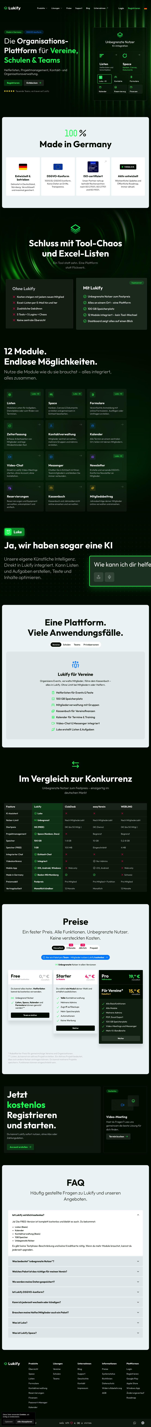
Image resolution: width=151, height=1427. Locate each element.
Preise (68, 8)
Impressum (83, 1388)
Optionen (9, 1422)
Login (121, 8)
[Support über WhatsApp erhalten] (135, 1423)
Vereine (57, 1369)
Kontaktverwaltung (38, 1388)
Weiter (75, 1028)
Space (32, 1373)
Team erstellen (30, 1015)
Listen (32, 1378)
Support (78, 8)
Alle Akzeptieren (24, 1422)
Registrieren (134, 8)
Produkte (42, 8)
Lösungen (56, 8)
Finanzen (33, 1397)
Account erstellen (20, 1147)
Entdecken (34, 82)
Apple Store (132, 1383)
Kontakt (81, 1383)
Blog (88, 8)
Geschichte (83, 1378)
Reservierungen (36, 1393)
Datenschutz (108, 1383)
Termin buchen (118, 1136)
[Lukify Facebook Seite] (143, 1423)
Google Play (132, 1378)
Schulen (57, 1373)
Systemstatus (108, 1373)
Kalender (33, 1407)
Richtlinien (107, 1378)
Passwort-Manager (38, 1402)
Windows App (133, 1388)
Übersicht (33, 1369)
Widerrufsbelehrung (112, 1388)
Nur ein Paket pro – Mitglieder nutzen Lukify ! (75, 957)
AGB (104, 1393)
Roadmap (131, 1397)
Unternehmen (101, 8)
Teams (56, 1378)
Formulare (34, 1383)
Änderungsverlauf (135, 1393)
